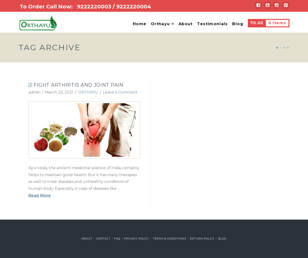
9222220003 (94, 6)
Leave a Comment (120, 92)
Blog (222, 238)
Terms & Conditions (169, 238)
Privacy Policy (136, 238)
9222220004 (133, 6)
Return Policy (202, 238)
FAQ (117, 238)
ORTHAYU (88, 92)
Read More (39, 195)
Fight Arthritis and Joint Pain (78, 85)
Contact (103, 238)
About (86, 238)
